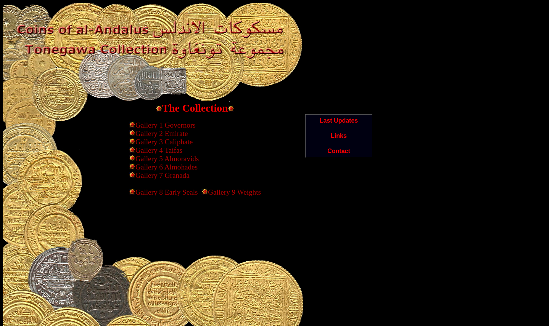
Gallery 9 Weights (234, 192)
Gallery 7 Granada (162, 175)
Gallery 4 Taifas (158, 150)
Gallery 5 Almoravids (167, 159)
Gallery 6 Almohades (166, 167)
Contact (338, 151)
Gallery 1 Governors (165, 125)
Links (339, 136)
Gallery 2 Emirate (161, 133)
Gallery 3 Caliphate (164, 142)
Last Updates (339, 120)
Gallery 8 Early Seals (166, 192)
